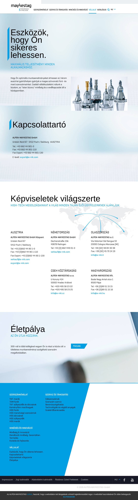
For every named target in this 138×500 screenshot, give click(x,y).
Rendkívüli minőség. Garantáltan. (25, 435)
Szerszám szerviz (53, 401)
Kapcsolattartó (16, 454)
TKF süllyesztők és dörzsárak (23, 404)
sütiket (29, 494)
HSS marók (15, 421)
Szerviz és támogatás (58, 10)
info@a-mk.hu (98, 293)
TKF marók (15, 399)
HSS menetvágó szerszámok (23, 413)
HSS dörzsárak (16, 415)
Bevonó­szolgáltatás (54, 404)
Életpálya (14, 460)
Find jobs (78, 346)
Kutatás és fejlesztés (19, 440)
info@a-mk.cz (57, 293)
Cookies (84, 480)
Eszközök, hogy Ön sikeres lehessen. (26, 451)
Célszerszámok (52, 399)
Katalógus (101, 10)
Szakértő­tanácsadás (55, 410)
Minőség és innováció (78, 10)
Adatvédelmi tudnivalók (42, 480)
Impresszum (7, 480)
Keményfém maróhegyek (21, 407)
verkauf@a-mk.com (20, 259)
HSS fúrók (14, 410)
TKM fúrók (14, 401)
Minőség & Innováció (19, 432)
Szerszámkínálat (41, 10)
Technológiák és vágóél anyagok (60, 407)
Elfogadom (69, 497)
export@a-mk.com (29, 157)
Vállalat (92, 10)
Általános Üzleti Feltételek (66, 480)
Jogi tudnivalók (22, 480)
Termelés (14, 438)
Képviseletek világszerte (21, 457)
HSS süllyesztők (17, 418)
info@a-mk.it (97, 255)
